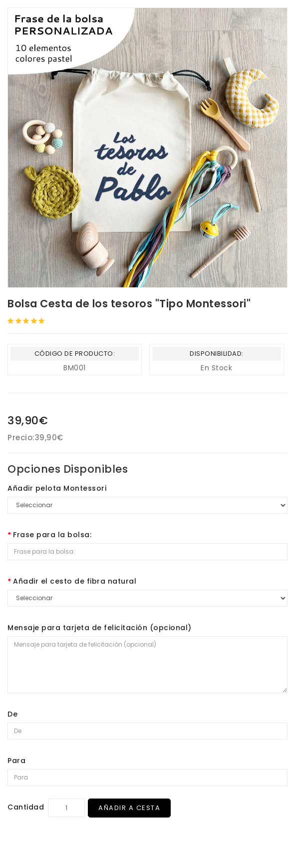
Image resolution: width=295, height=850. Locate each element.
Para (16, 760)
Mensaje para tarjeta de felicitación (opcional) (99, 627)
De (12, 714)
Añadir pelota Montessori (56, 488)
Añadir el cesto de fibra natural (74, 581)
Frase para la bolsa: (52, 534)
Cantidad (25, 807)
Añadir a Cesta (129, 808)
